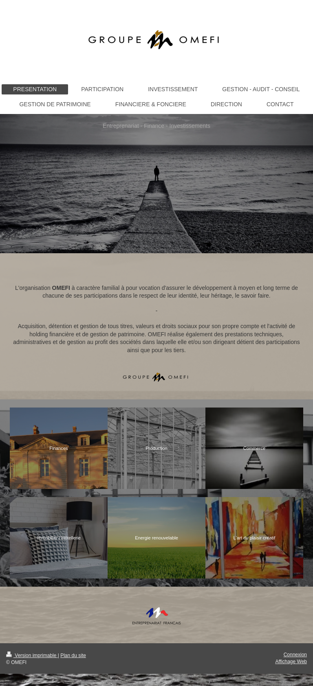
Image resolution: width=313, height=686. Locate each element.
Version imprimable (32, 655)
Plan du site (73, 655)
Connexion (295, 655)
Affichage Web (291, 661)
